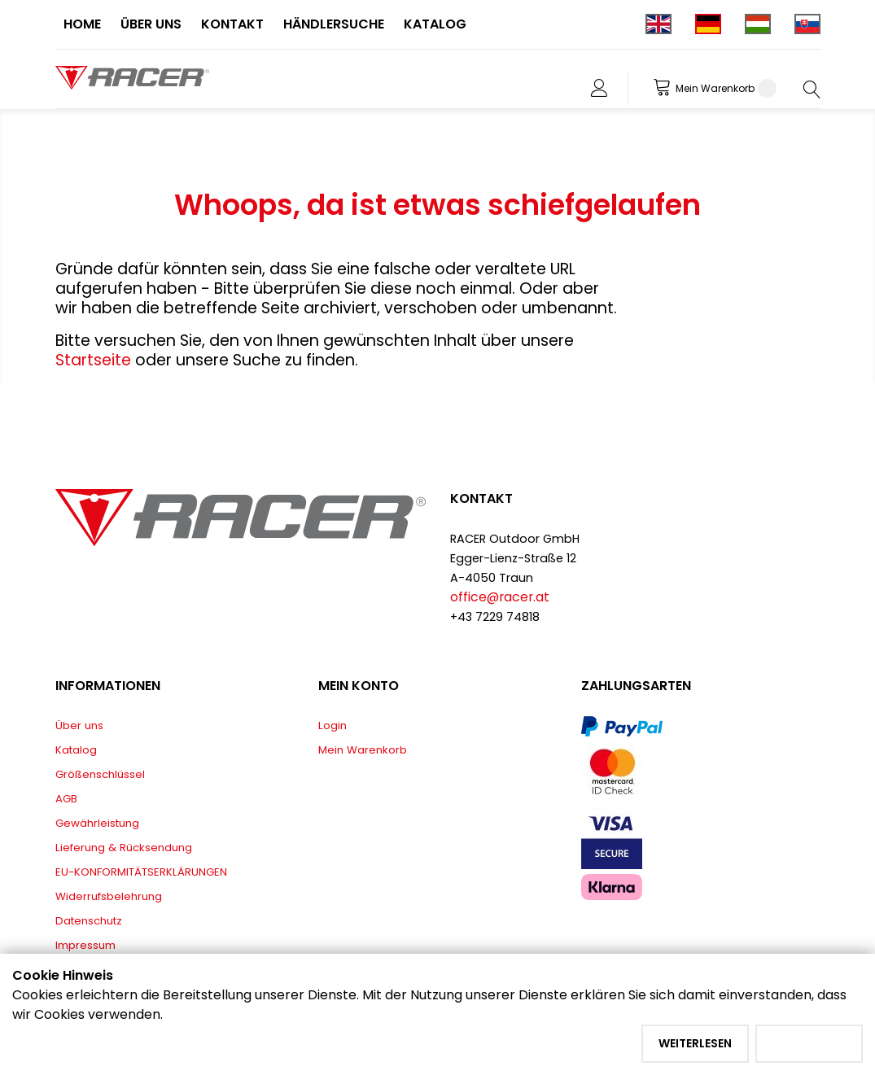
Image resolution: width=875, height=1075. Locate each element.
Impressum (85, 945)
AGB (66, 798)
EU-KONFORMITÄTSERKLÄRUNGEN (141, 872)
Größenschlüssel (100, 774)
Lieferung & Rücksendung (123, 847)
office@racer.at (499, 597)
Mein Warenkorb (362, 750)
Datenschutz (88, 921)
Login (332, 725)
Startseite (95, 360)
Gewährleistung (97, 823)
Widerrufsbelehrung (108, 896)
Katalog (76, 750)
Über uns (79, 725)
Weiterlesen (695, 1043)
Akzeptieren (809, 1043)
